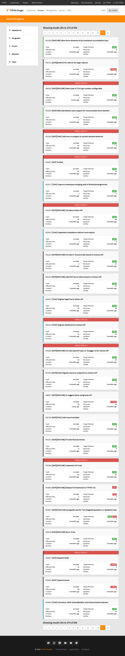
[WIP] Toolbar (57, 162)
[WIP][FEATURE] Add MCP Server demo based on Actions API (77, 277)
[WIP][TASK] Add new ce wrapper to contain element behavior (77, 136)
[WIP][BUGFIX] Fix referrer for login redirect (70, 62)
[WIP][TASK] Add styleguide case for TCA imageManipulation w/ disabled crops (84, 510)
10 (78, 33)
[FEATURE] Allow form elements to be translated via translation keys (80, 40)
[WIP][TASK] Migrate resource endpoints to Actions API (74, 373)
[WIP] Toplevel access (61, 580)
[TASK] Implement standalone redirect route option (73, 232)
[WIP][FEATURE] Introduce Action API (67, 210)
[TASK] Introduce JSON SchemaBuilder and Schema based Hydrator (80, 602)
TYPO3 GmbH (46, 649)
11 (83, 33)
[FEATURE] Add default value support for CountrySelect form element (80, 110)
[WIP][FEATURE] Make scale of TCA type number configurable (77, 88)
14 (98, 33)
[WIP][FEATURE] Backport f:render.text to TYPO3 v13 (73, 487)
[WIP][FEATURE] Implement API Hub (67, 465)
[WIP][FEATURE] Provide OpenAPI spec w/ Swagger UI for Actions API (80, 350)
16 (108, 33)
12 (88, 33)
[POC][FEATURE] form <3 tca (63, 532)
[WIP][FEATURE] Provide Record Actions (68, 439)
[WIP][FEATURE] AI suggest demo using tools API (72, 395)
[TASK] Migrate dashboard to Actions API (69, 325)
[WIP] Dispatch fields (60, 558)
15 (103, 33)
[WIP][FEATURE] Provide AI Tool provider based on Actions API (77, 254)
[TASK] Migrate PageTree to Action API (67, 299)
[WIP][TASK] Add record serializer (65, 417)
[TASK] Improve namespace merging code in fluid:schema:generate (79, 184)
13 (93, 33)
